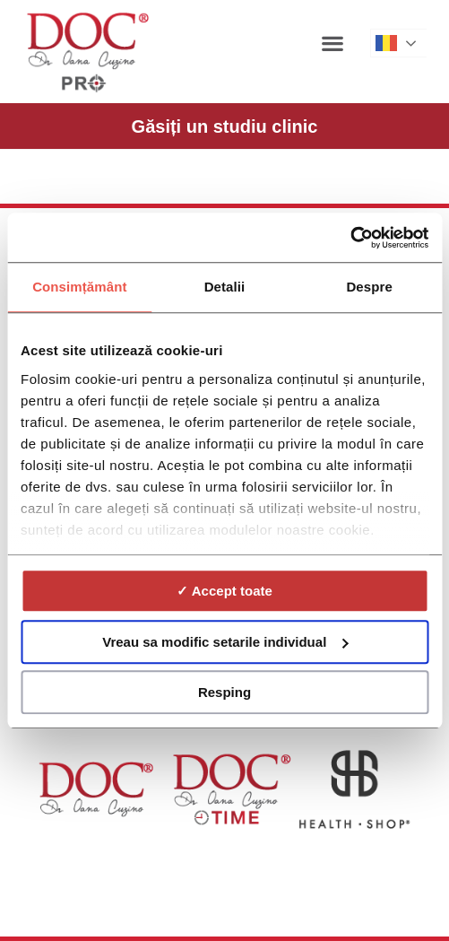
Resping (224, 692)
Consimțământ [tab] (79, 286)
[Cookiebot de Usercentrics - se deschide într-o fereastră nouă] (350, 237)
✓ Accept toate (224, 590)
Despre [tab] (369, 286)
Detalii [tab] (225, 286)
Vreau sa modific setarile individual (225, 641)
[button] (332, 42)
